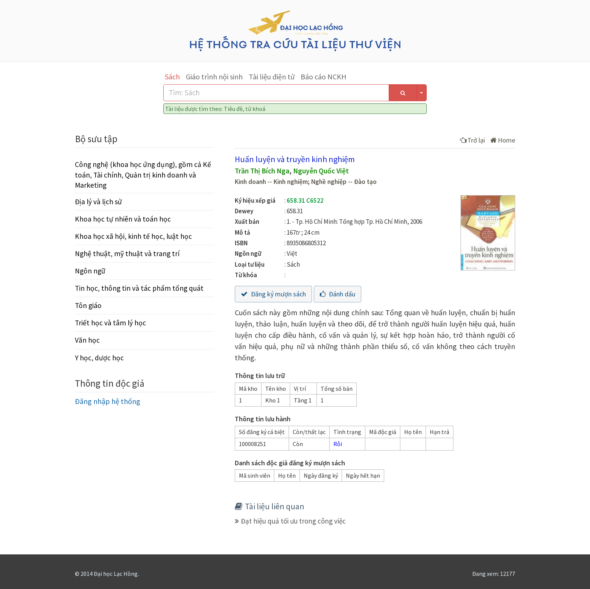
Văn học (87, 340)
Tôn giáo (88, 305)
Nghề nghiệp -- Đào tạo (344, 182)
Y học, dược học (99, 357)
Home (502, 140)
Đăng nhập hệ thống (107, 401)
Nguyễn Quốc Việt (321, 170)
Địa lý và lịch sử (98, 201)
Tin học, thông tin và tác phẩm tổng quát (139, 288)
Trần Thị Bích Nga (262, 170)
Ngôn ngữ (90, 270)
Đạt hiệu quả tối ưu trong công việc (293, 520)
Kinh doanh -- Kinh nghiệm (271, 182)
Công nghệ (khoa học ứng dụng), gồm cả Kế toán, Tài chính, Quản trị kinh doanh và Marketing (143, 174)
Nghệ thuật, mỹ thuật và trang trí (127, 253)
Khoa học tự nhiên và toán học (123, 218)
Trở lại (472, 140)
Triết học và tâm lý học (110, 322)
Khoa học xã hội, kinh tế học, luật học (133, 236)
